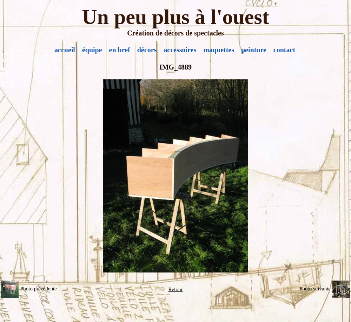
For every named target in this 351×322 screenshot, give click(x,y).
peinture (253, 50)
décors (147, 50)
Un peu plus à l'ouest (175, 16)
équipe (92, 50)
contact (284, 50)
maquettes (218, 50)
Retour (175, 289)
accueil (64, 50)
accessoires (180, 50)
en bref (119, 50)
